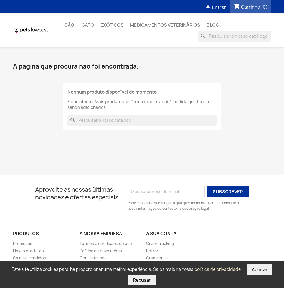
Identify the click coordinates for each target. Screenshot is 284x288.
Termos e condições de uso (106, 243)
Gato (88, 25)
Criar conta (157, 258)
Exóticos (112, 25)
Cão (69, 25)
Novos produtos (28, 250)
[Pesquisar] (234, 36)
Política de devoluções (101, 250)
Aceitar (260, 269)
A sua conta (161, 234)
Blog (213, 25)
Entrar (152, 250)
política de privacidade (217, 269)
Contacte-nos (93, 258)
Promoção (22, 243)
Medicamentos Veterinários (165, 25)
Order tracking (160, 243)
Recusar (142, 280)
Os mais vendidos (29, 258)
